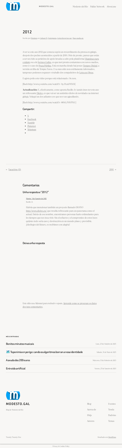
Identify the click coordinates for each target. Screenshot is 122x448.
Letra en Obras (86, 72)
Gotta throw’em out (64, 38)
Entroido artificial (15, 368)
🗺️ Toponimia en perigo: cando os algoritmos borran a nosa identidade (44, 352)
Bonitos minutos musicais (20, 343)
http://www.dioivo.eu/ (36, 210)
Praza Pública (45, 65)
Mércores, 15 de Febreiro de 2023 (104, 360)
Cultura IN (43, 38)
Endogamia (52, 38)
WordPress (112, 437)
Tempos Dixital (90, 65)
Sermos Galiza (44, 62)
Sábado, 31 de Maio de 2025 (106, 352)
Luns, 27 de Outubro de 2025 (106, 344)
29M (111, 169)
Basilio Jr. (29, 202)
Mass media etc (78, 38)
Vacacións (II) (14, 169)
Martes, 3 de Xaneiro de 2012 (36, 198)
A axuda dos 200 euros (18, 360)
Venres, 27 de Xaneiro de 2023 (105, 368)
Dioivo (40, 93)
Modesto (34, 38)
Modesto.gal (46, 6)
